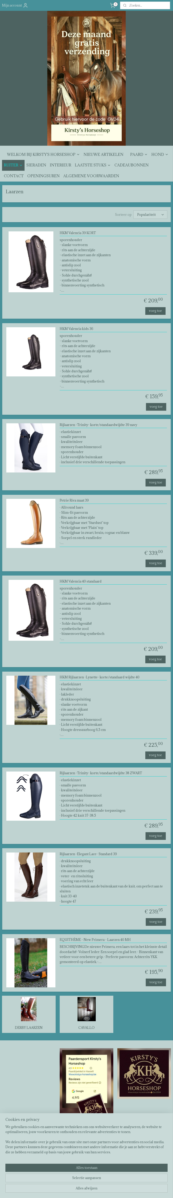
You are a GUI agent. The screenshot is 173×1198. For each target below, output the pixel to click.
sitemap (75, 1189)
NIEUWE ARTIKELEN (103, 154)
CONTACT (14, 175)
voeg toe (155, 311)
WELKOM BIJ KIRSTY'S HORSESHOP (43, 154)
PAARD (139, 154)
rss (83, 1189)
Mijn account (15, 5)
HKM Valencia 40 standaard (81, 581)
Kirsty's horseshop (75, 1135)
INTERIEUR (60, 165)
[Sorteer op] (150, 215)
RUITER (13, 165)
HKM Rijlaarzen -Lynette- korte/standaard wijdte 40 (99, 677)
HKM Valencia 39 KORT (78, 233)
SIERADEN (36, 165)
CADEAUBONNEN (131, 165)
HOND (159, 154)
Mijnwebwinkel (136, 1189)
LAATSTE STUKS (93, 165)
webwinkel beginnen (99, 1189)
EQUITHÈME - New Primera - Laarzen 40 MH (95, 940)
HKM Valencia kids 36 (76, 329)
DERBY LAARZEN (29, 1027)
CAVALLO (86, 1027)
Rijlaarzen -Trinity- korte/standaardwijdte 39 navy (98, 425)
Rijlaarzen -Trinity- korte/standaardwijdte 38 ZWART (101, 773)
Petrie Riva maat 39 (74, 501)
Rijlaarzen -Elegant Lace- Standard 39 (88, 854)
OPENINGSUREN (43, 175)
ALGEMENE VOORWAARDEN (91, 175)
